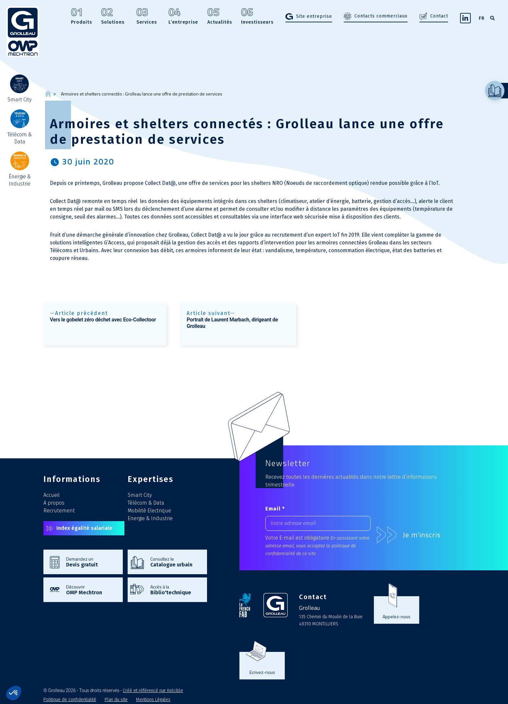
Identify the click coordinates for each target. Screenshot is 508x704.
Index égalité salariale (84, 528)
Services (146, 16)
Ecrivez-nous (262, 672)
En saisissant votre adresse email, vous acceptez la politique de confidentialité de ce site (317, 545)
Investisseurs (257, 16)
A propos (53, 503)
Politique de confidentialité (69, 699)
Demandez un (91, 561)
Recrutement (59, 511)
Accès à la (175, 589)
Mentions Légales (153, 699)
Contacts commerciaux (381, 16)
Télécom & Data (146, 503)
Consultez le (175, 561)
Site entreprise (314, 16)
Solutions (112, 16)
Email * (275, 509)
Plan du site (116, 699)
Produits (81, 16)
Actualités (219, 16)
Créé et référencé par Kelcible (153, 690)
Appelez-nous (396, 616)
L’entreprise (183, 16)
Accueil (51, 495)
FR (482, 18)
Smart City (140, 495)
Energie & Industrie (150, 518)
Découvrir (91, 589)
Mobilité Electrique (149, 511)
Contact (439, 16)
